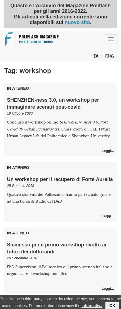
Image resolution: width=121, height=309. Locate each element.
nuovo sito (77, 22)
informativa (92, 306)
